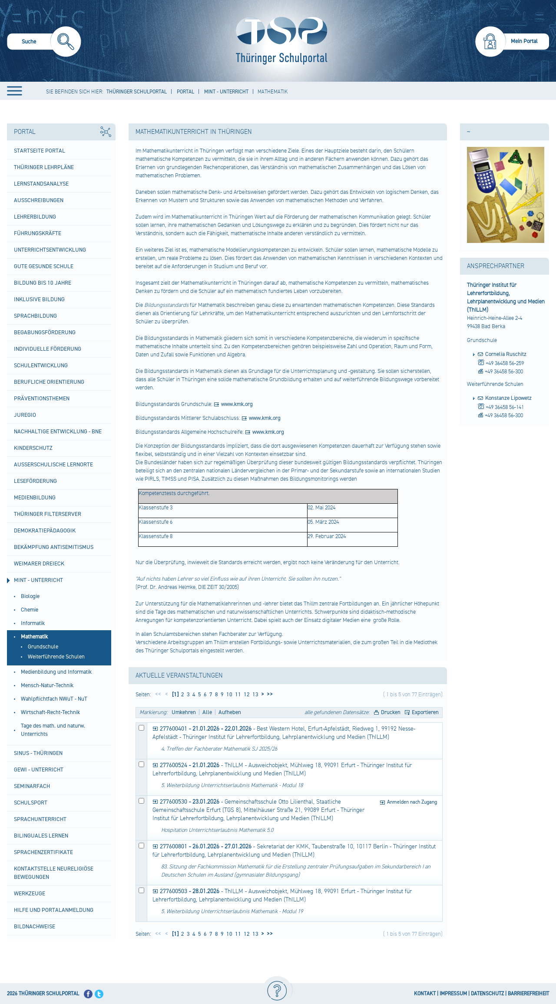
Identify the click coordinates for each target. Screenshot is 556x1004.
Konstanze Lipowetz (508, 398)
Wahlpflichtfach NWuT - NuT (54, 698)
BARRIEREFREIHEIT (528, 994)
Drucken (390, 712)
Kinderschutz (33, 448)
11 (237, 694)
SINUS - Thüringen (38, 753)
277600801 (173, 847)
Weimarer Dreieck (39, 563)
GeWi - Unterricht (38, 769)
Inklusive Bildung (39, 299)
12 (246, 694)
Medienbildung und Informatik (56, 671)
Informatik (33, 623)
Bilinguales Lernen (41, 835)
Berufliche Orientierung (49, 382)
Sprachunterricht (40, 819)
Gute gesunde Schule (43, 266)
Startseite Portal (39, 150)
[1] (175, 694)
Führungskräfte (37, 233)
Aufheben (229, 712)
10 (228, 694)
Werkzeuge (29, 893)
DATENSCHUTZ (487, 994)
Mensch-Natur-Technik (47, 685)
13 (254, 694)
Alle (207, 712)
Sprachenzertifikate (43, 852)
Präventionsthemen (42, 398)
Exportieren (425, 712)
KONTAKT (425, 994)
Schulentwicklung (41, 365)
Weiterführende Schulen (56, 656)
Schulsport (30, 802)
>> (268, 694)
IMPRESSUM (453, 994)
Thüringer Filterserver (47, 514)
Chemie (29, 609)
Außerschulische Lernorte (53, 464)
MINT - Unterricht (38, 580)
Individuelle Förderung (47, 349)
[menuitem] (44, 43)
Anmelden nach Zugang (412, 802)
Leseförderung (35, 481)
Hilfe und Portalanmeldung (53, 910)
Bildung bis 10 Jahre (42, 282)
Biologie (30, 596)
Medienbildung (35, 497)
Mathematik (34, 636)
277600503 (173, 891)
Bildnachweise (34, 926)
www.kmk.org (237, 404)
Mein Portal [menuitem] (524, 41)
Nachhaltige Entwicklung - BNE (58, 431)
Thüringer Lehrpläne (44, 167)
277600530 (173, 802)
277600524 (173, 765)
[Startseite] (279, 41)
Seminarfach (32, 786)
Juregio (25, 415)
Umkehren (184, 712)
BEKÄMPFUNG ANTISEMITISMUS (53, 547)
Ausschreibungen (38, 200)
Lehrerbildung (35, 216)
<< (158, 694)
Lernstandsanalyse (41, 183)
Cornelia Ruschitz (505, 354)
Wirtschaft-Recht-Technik (50, 712)
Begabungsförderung (45, 332)
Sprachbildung (35, 316)
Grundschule (43, 646)
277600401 (173, 729)
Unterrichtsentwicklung (50, 249)
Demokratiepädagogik (45, 530)
